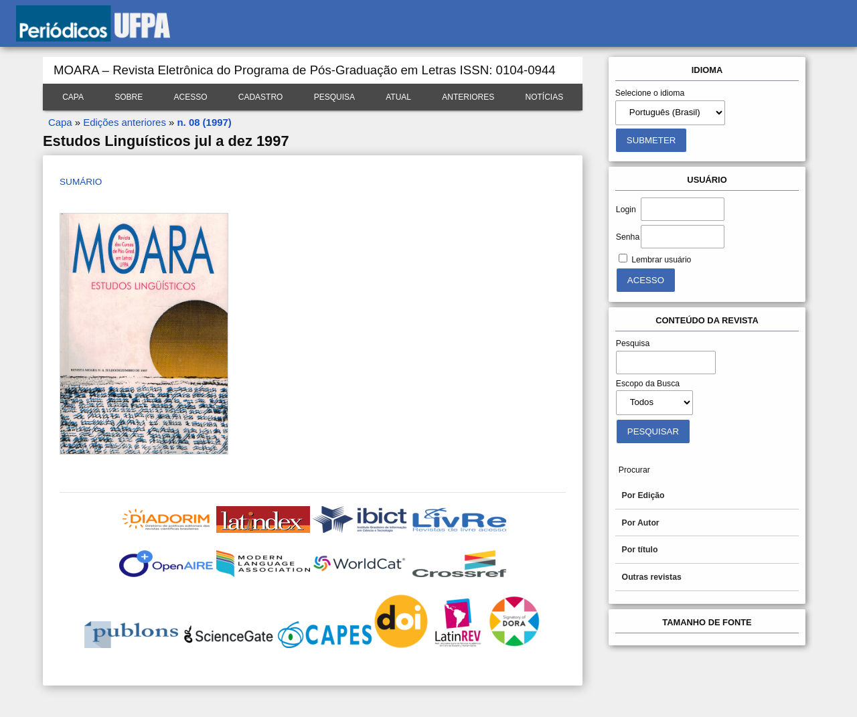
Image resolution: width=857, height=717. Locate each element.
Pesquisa (334, 97)
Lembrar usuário (661, 259)
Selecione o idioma (650, 93)
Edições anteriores (124, 122)
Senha (627, 237)
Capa (73, 97)
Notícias (545, 97)
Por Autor (640, 523)
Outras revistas (652, 577)
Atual (398, 97)
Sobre (128, 97)
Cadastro (260, 97)
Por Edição (643, 495)
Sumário (81, 182)
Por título (640, 549)
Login (626, 209)
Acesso (190, 97)
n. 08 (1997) (204, 122)
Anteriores (468, 97)
